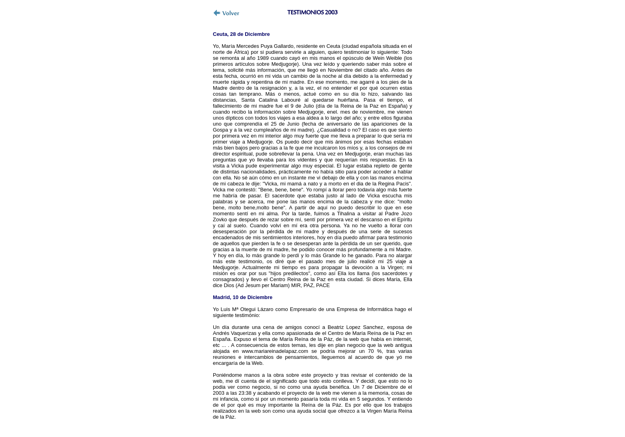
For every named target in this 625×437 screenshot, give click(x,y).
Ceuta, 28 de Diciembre (241, 34)
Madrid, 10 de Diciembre (243, 297)
